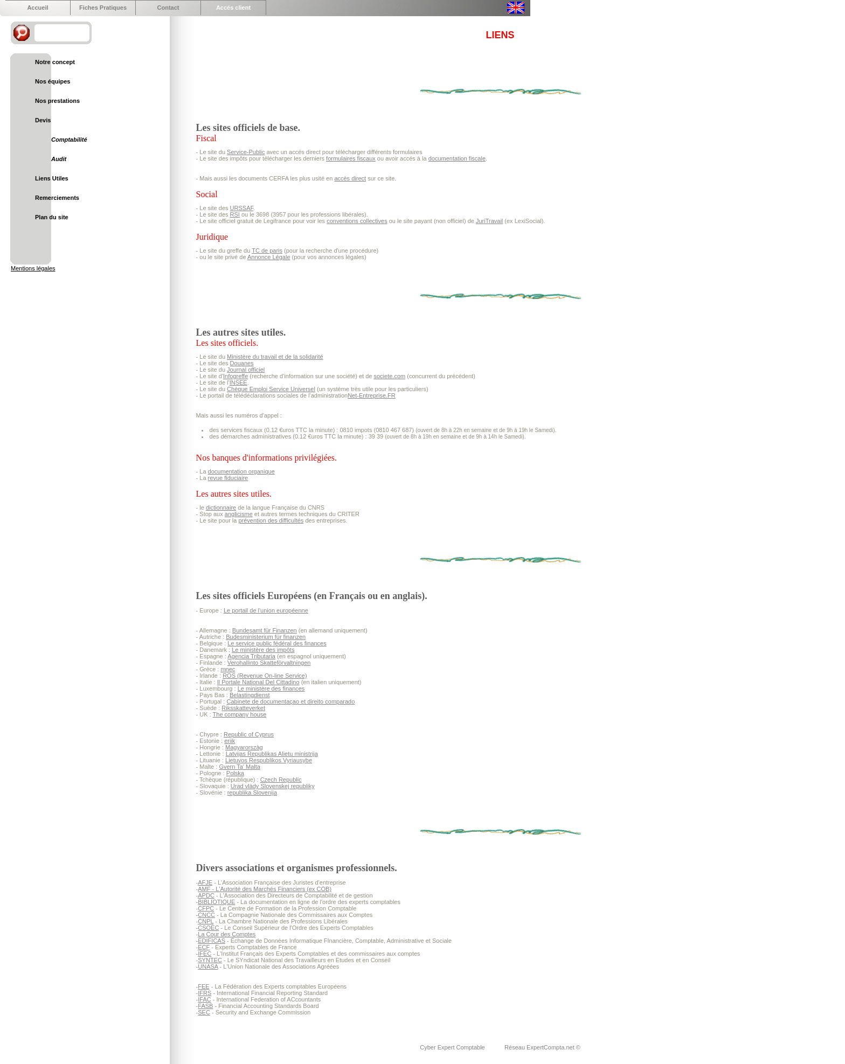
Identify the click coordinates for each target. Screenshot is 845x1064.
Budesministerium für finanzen (266, 637)
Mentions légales (33, 268)
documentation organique (241, 471)
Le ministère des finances (271, 688)
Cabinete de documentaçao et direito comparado (290, 701)
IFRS (204, 993)
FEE (203, 986)
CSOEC (208, 927)
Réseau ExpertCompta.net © (542, 1047)
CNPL (205, 921)
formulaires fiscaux (351, 158)
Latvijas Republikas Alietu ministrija (272, 753)
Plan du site (51, 217)
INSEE (238, 382)
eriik (229, 741)
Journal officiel (246, 369)
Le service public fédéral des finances (276, 643)
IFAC (204, 999)
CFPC (206, 908)
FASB (205, 1006)
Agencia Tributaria (251, 656)
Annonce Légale (268, 257)
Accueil (37, 7)
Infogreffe (235, 376)
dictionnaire (221, 507)
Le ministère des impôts (263, 649)
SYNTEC (210, 960)
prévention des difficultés (270, 520)
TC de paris (267, 250)
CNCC (206, 915)
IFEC (204, 953)
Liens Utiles (51, 178)
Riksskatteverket (243, 708)
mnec (227, 669)
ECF (204, 947)
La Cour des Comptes (226, 934)
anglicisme (239, 514)
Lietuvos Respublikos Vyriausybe (268, 760)
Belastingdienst (250, 695)
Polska (235, 773)
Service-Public (246, 152)
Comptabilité (69, 139)
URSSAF (241, 208)
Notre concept (55, 62)
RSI (235, 214)
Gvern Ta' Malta (239, 766)
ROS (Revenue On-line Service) (265, 675)
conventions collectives (357, 221)
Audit (58, 159)
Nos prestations (57, 101)
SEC (204, 1012)
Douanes (242, 363)
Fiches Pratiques (103, 7)
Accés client (233, 7)
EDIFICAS (211, 940)
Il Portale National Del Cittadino (258, 682)
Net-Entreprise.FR (372, 395)
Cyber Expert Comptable (453, 1047)
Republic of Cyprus (249, 734)
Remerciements (57, 197)
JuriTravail (489, 221)
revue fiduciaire (228, 478)
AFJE (205, 882)
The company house (240, 714)
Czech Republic (281, 779)
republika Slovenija (252, 792)
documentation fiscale (457, 158)
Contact (168, 7)
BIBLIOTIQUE (216, 902)
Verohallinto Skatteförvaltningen (269, 662)
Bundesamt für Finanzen (264, 630)
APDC (206, 895)
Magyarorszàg (244, 747)
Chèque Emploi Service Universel (271, 389)
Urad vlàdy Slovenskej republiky (273, 786)
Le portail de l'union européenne (266, 610)
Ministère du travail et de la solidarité (275, 356)
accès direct (350, 178)
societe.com (390, 376)
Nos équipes (52, 81)
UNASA (208, 966)
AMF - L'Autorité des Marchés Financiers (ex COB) (264, 889)
